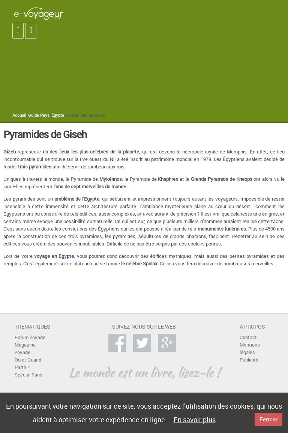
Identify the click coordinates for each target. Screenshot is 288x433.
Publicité (249, 360)
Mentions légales (250, 349)
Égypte (57, 115)
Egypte (66, 256)
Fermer (269, 419)
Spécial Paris (28, 375)
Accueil (19, 115)
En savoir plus (195, 419)
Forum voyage (30, 337)
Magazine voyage (25, 349)
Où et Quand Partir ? (28, 364)
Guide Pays (39, 115)
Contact (248, 337)
